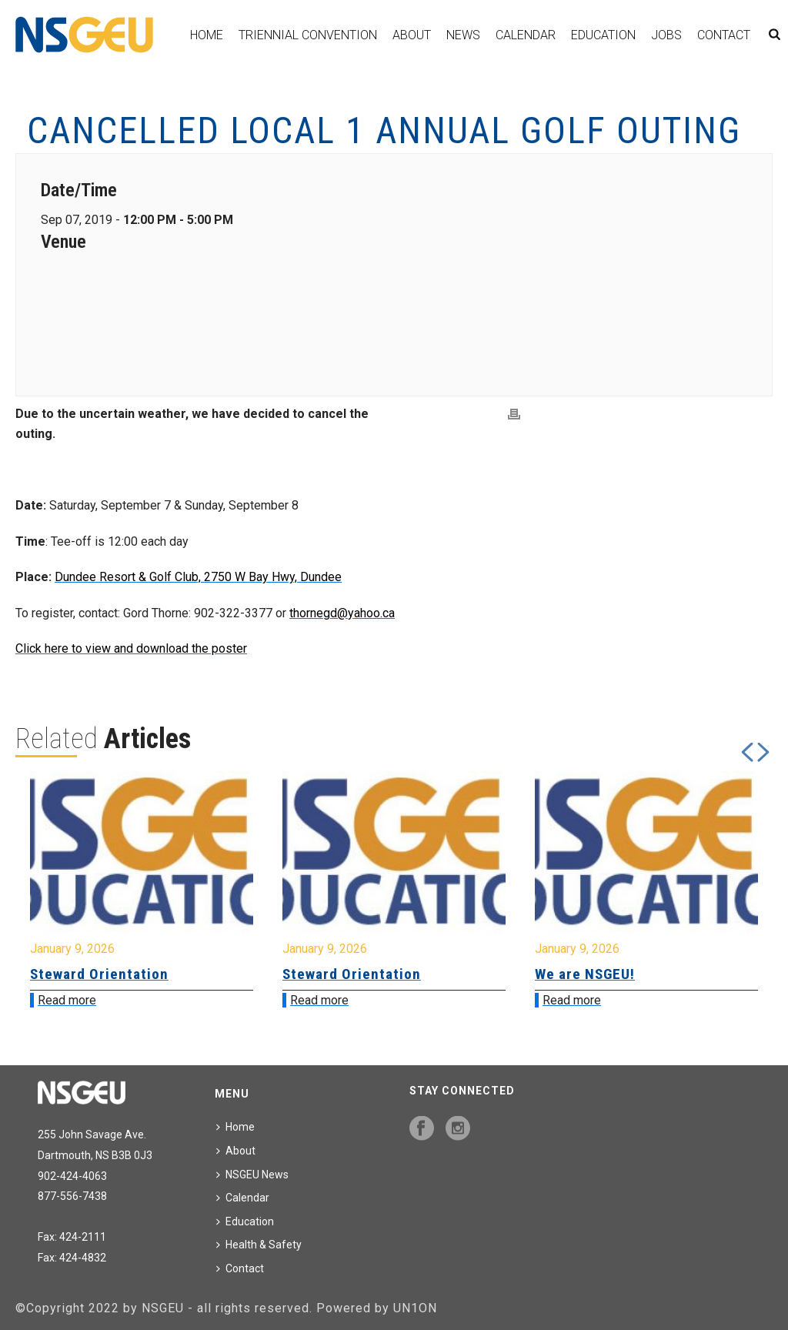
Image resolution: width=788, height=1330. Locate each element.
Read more (67, 1000)
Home (206, 35)
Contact (723, 35)
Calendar (526, 35)
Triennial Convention (308, 35)
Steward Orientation (99, 974)
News (463, 35)
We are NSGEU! (585, 974)
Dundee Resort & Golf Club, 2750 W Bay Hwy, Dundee (198, 577)
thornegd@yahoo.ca (342, 613)
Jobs (666, 35)
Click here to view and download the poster (131, 648)
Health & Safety (259, 1244)
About (411, 35)
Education (603, 35)
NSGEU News (252, 1174)
